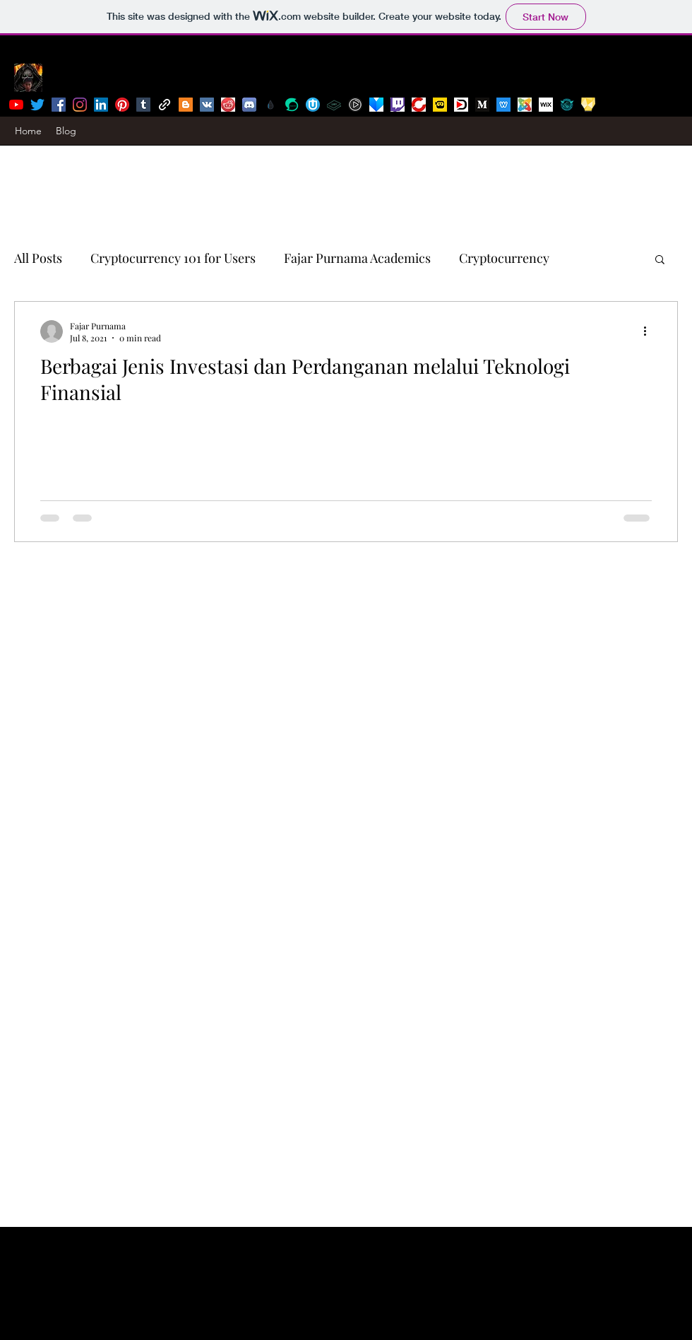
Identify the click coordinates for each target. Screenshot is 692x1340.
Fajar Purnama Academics (357, 257)
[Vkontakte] (207, 105)
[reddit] (228, 105)
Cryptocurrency (504, 257)
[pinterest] (122, 105)
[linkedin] (101, 105)
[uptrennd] (313, 105)
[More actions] (649, 331)
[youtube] (16, 105)
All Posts (38, 257)
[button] (660, 260)
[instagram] (80, 105)
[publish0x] (270, 105)
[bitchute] (419, 105)
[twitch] (397, 105)
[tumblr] (143, 105)
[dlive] (440, 105)
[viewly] (376, 105)
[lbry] (334, 105)
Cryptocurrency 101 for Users (173, 257)
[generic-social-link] (164, 105)
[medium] (482, 105)
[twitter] (37, 105)
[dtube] (461, 105)
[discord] (249, 105)
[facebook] (59, 105)
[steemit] (292, 105)
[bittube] (355, 105)
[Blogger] (186, 105)
